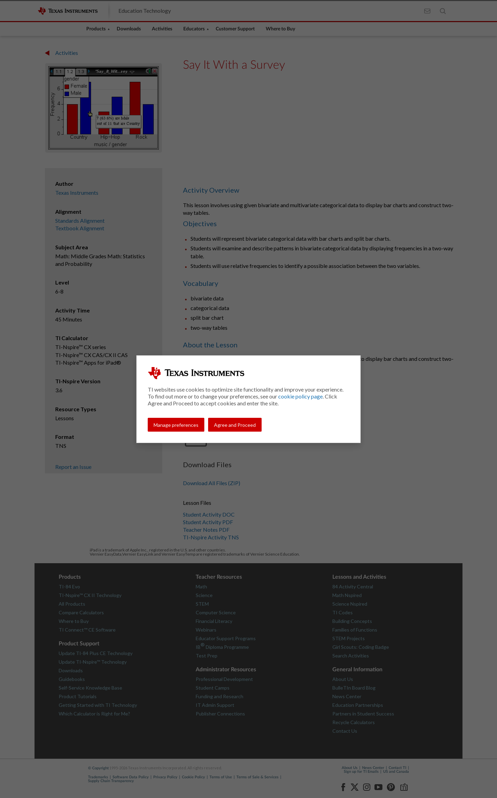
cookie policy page (300, 396)
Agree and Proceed (235, 425)
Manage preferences (176, 425)
